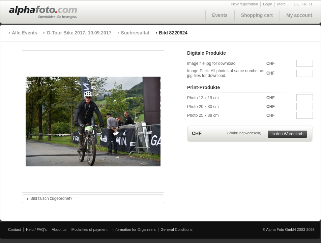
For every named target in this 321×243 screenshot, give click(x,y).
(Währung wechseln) (244, 133)
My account (299, 15)
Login (267, 4)
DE (296, 4)
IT (311, 4)
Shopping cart (257, 15)
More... (283, 4)
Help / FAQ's (36, 229)
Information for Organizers (134, 229)
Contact (14, 229)
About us (59, 229)
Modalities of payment (89, 229)
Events (220, 15)
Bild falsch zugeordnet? (51, 198)
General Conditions (177, 229)
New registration (244, 4)
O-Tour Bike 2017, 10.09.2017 (79, 32)
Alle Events (24, 32)
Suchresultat (135, 32)
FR (304, 4)
